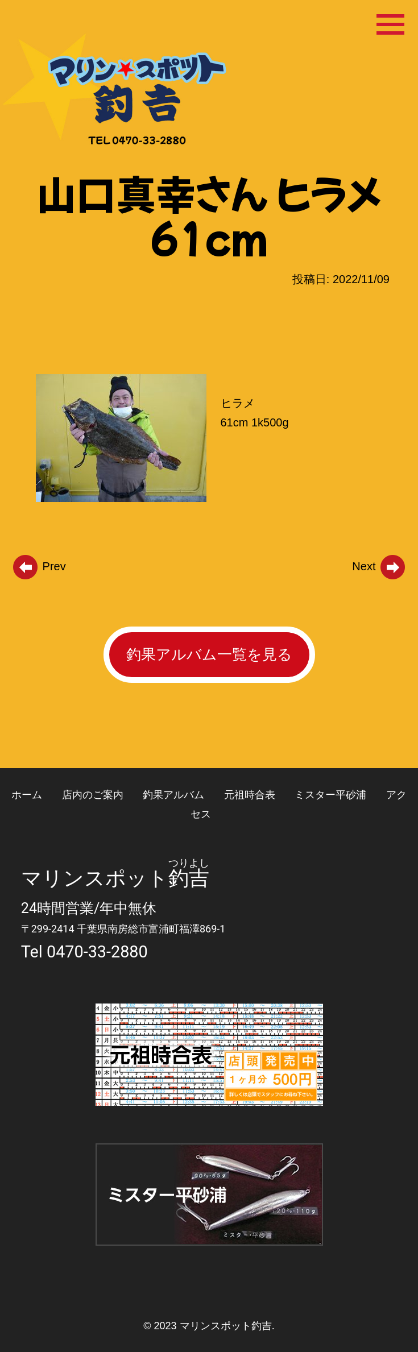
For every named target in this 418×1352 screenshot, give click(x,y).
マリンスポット (94, 878)
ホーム (26, 795)
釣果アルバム (173, 795)
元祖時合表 (249, 795)
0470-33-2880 (97, 951)
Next (379, 566)
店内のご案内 (92, 795)
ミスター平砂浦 (330, 795)
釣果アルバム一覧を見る (209, 654)
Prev (38, 566)
